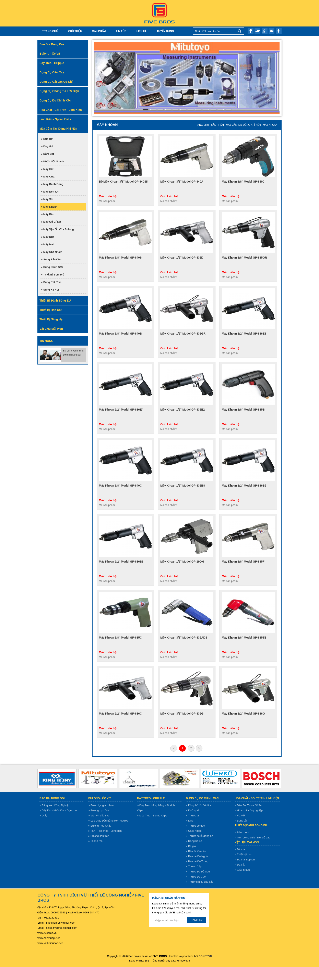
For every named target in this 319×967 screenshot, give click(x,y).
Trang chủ (50, 31)
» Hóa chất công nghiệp (249, 810)
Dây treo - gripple (151, 798)
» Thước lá (192, 815)
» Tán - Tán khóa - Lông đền (105, 830)
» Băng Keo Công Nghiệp (54, 805)
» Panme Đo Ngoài (197, 856)
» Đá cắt (240, 864)
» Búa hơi (47, 138)
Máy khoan (270, 124)
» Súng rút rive (51, 282)
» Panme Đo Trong (197, 861)
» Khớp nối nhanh (52, 161)
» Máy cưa (47, 176)
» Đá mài (240, 849)
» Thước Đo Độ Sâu (198, 871)
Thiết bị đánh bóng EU (251, 825)
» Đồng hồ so (194, 841)
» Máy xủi (47, 199)
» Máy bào (47, 214)
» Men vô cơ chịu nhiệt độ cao (252, 837)
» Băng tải (241, 820)
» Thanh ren (95, 841)
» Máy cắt (47, 169)
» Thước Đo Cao (196, 876)
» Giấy (43, 815)
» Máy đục (47, 236)
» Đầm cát (47, 153)
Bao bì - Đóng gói (52, 798)
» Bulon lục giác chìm (101, 805)
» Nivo (189, 820)
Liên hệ (142, 31)
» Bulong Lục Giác (99, 810)
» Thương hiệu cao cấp (199, 881)
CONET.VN (205, 956)
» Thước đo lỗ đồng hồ (199, 835)
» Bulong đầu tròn (98, 835)
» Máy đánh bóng (52, 184)
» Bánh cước (242, 832)
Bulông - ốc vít (99, 798)
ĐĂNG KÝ (197, 920)
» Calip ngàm (194, 830)
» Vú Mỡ (240, 815)
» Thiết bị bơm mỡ (52, 274)
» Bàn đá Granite (196, 851)
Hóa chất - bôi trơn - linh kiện (257, 798)
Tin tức (121, 31)
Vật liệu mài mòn (247, 842)
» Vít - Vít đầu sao (98, 815)
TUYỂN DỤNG (165, 31)
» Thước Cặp (194, 866)
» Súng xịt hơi (50, 289)
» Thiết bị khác (243, 854)
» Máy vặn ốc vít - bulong (57, 229)
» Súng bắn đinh (51, 259)
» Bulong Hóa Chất (99, 825)
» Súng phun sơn (52, 267)
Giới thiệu (75, 31)
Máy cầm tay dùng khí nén (243, 124)
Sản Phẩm (99, 31)
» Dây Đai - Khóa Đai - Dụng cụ (58, 810)
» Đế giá (191, 846)
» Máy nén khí (50, 191)
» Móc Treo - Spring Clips (152, 815)
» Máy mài (47, 244)
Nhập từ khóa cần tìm (240, 31)
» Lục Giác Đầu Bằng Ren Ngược (108, 820)
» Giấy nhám (242, 869)
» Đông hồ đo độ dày (198, 805)
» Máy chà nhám (51, 251)
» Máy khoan (49, 206)
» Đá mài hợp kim (245, 859)
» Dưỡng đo (193, 810)
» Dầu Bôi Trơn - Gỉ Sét (248, 805)
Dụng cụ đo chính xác (202, 798)
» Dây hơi (47, 146)
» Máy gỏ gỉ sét (51, 221)
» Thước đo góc (195, 825)
